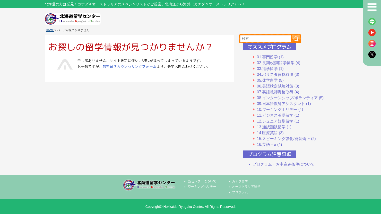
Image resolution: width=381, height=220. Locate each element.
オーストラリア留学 (246, 186)
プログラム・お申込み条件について (283, 164)
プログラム (240, 192)
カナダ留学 (240, 181)
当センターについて (202, 181)
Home (50, 30)
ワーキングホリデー (202, 186)
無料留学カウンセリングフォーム (130, 66)
